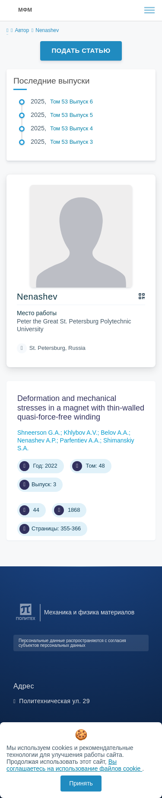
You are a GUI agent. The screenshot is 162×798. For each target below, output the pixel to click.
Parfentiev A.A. (80, 440)
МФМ (25, 9)
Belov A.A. (115, 432)
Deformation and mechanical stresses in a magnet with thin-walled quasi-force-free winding (80, 407)
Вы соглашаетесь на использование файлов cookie (74, 765)
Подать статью (80, 50)
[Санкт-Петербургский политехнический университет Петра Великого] (25, 620)
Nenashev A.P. (37, 440)
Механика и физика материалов (89, 612)
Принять (81, 783)
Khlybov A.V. (80, 432)
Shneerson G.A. (38, 432)
